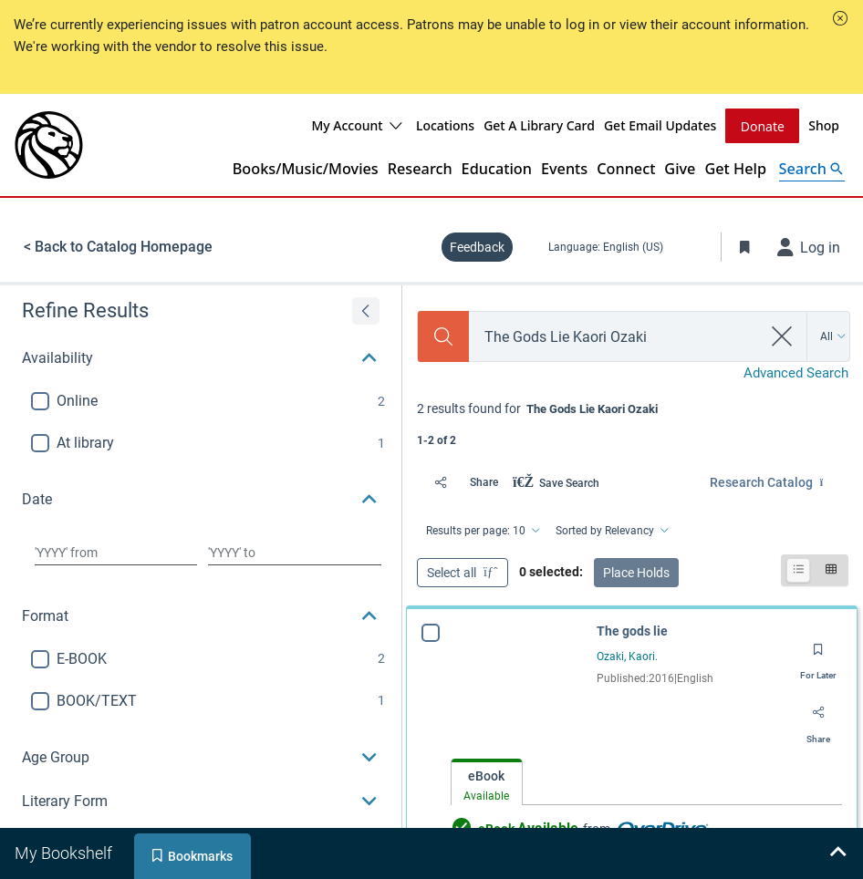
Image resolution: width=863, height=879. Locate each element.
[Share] (461, 482)
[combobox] (615, 337)
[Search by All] (833, 336)
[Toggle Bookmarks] (745, 247)
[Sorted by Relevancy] (610, 530)
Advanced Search (795, 373)
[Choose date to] (294, 552)
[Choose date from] (116, 552)
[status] (632, 422)
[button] (840, 18)
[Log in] (809, 247)
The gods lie (632, 631)
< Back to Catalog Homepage (118, 246)
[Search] (443, 336)
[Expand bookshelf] (837, 853)
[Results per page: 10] (481, 530)
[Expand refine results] (366, 311)
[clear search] (782, 336)
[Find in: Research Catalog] (779, 482)
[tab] (487, 783)
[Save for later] (818, 656)
